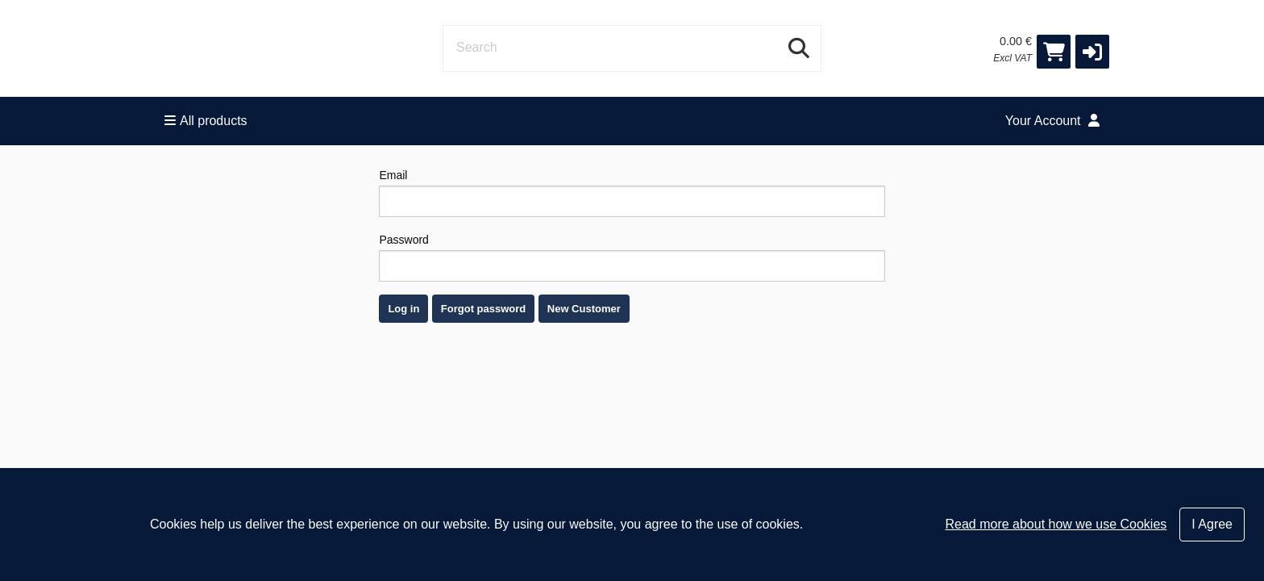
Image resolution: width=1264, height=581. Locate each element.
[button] (1092, 52)
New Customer (584, 309)
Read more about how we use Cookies (1055, 524)
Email (631, 193)
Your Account (1052, 120)
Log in (403, 309)
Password (631, 257)
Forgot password (483, 309)
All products (205, 120)
